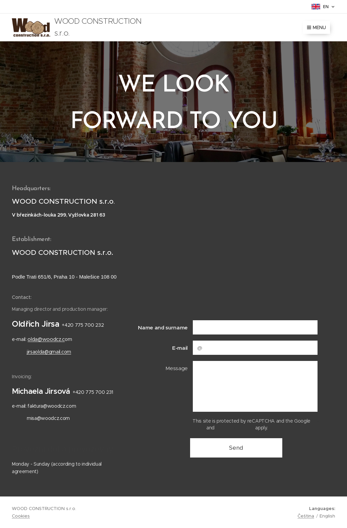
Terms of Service (235, 428)
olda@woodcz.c (46, 339)
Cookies (21, 516)
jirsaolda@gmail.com (49, 352)
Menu (316, 27)
